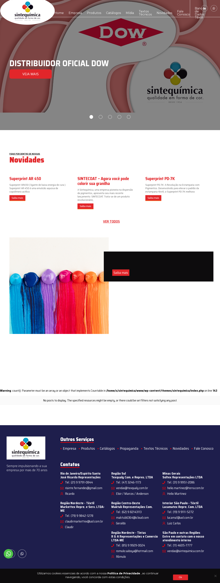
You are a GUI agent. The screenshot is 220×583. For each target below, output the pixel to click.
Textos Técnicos (124, 8)
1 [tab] (91, 117)
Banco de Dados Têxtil (175, 8)
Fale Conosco (156, 8)
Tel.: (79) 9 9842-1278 (79, 516)
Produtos (85, 8)
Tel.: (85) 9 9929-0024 (130, 545)
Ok (180, 577)
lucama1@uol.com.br (180, 517)
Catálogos (99, 8)
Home (57, 8)
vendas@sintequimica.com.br (185, 551)
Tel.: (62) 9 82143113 (129, 512)
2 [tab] (100, 117)
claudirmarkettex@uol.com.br (84, 521)
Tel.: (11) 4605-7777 (179, 545)
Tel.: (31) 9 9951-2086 (181, 482)
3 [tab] (110, 117)
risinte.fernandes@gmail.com (83, 488)
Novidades (141, 8)
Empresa (70, 8)
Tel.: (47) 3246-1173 (128, 482)
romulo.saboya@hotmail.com (134, 551)
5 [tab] (129, 117)
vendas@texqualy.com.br (132, 488)
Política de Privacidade (123, 573)
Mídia (112, 8)
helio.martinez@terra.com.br (185, 488)
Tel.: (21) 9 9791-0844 (79, 482)
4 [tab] (119, 117)
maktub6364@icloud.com (132, 517)
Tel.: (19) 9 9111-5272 (180, 512)
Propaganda (129, 448)
